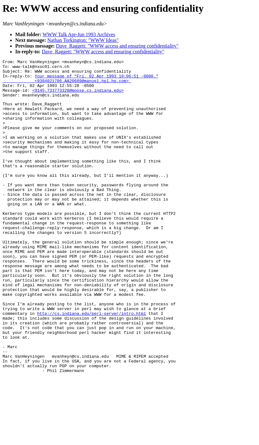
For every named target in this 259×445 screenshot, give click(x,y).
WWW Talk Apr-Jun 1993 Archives (78, 34)
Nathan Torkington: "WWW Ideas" (83, 40)
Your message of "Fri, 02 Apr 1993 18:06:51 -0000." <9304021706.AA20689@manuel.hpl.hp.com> (80, 82)
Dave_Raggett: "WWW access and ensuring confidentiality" (117, 46)
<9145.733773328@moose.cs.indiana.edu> (78, 97)
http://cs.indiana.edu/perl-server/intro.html (91, 364)
